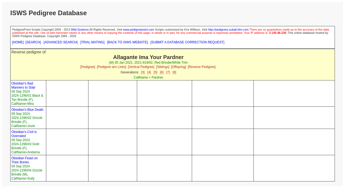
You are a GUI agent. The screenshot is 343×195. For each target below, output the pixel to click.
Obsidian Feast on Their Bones (24, 160)
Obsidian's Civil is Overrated (24, 134)
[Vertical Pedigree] (141, 67)
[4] (149, 72)
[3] (142, 72)
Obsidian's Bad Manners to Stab (23, 85)
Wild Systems (80, 29)
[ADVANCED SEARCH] (61, 42)
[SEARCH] (33, 42)
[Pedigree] (87, 67)
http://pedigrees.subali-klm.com (228, 29)
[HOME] (18, 42)
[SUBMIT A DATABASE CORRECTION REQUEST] (188, 42)
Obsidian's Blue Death (27, 110)
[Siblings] (162, 67)
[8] (174, 72)
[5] (155, 72)
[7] (168, 72)
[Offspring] (178, 67)
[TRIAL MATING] (92, 42)
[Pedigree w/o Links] (111, 67)
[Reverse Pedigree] (202, 67)
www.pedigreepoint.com (138, 29)
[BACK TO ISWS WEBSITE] (127, 42)
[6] (161, 72)
